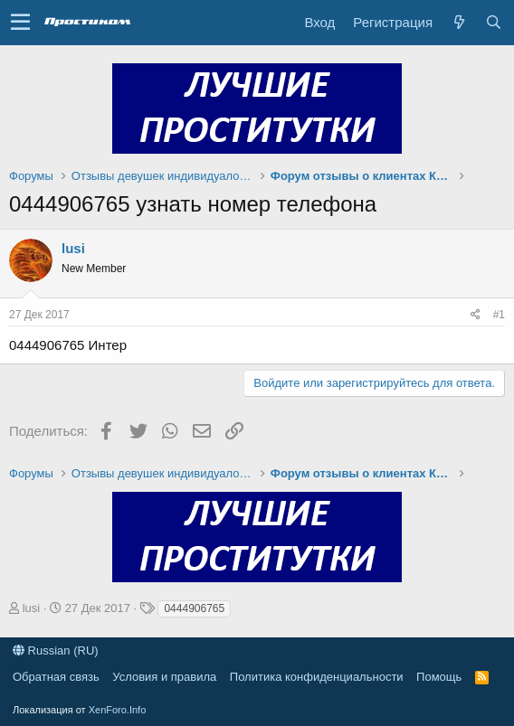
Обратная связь (56, 677)
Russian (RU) (56, 650)
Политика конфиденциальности (317, 677)
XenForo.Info (118, 709)
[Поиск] (493, 22)
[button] (20, 22)
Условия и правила (164, 677)
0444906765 (194, 608)
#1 (499, 314)
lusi (73, 248)
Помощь (439, 677)
